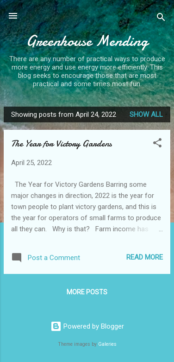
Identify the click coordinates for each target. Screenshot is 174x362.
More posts (87, 292)
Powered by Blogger (87, 326)
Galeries (107, 344)
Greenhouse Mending (87, 41)
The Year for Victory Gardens (61, 143)
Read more (144, 257)
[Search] (161, 19)
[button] (157, 144)
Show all (146, 114)
